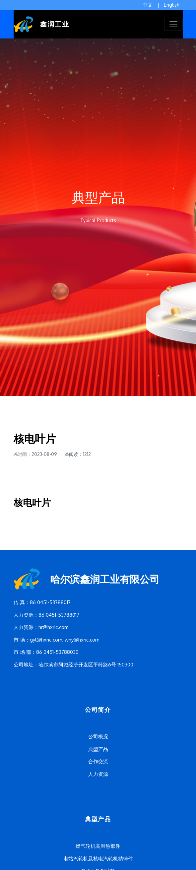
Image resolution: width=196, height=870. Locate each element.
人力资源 (98, 774)
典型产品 (98, 749)
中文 (148, 5)
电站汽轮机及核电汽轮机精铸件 (98, 858)
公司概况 (98, 736)
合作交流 (98, 761)
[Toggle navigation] (173, 24)
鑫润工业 (41, 24)
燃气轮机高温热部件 (98, 846)
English (171, 5)
